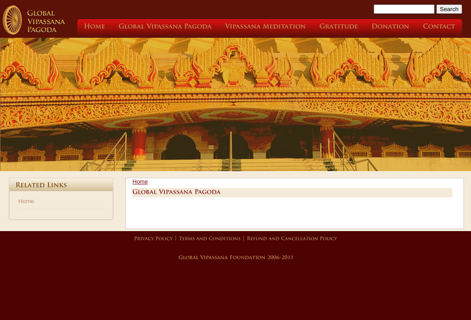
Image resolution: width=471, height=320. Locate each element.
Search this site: (349, 8)
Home (26, 201)
